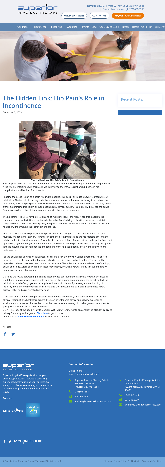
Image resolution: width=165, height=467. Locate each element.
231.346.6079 (132, 399)
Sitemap (108, 461)
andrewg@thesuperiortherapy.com (93, 401)
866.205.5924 (81, 396)
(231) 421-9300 (135, 9)
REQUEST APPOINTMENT (128, 15)
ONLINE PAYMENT (74, 15)
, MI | (97, 5)
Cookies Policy (134, 461)
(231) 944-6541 (135, 5)
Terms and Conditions (152, 461)
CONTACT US (99, 15)
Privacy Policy (120, 461)
